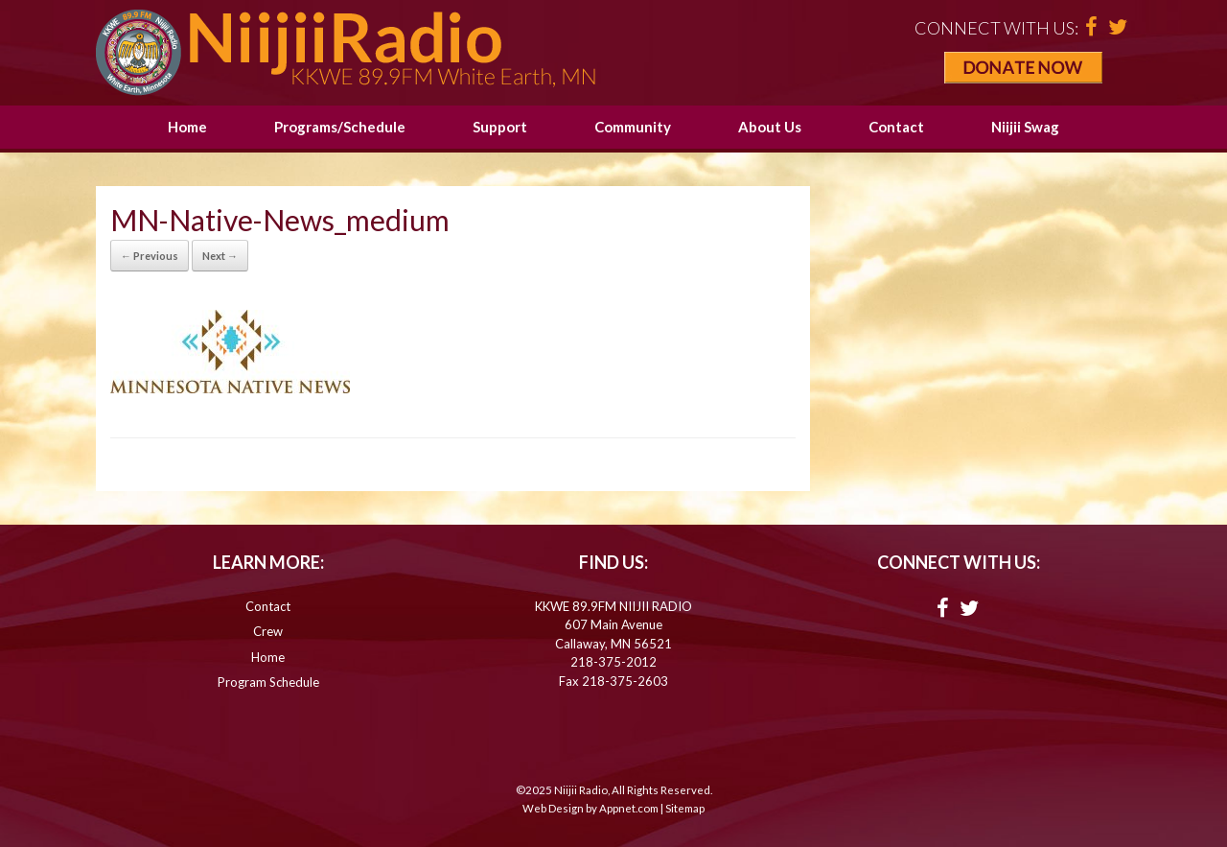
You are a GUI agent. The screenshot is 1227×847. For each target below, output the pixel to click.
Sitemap (685, 808)
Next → (220, 255)
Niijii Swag (1025, 126)
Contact (896, 126)
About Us (769, 126)
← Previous (149, 255)
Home (187, 126)
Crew (268, 631)
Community (632, 126)
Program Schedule (268, 682)
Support (500, 126)
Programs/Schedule (339, 126)
